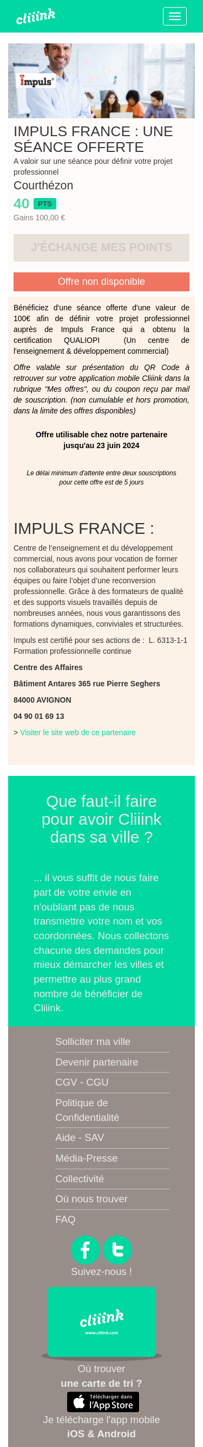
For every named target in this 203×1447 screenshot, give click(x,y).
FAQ (65, 1219)
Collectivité (79, 1178)
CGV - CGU (81, 1082)
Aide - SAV (79, 1137)
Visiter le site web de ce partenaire (78, 732)
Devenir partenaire (96, 1062)
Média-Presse (86, 1158)
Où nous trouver (91, 1198)
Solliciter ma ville (92, 1041)
